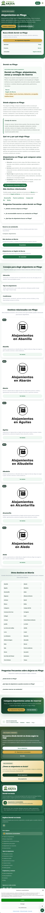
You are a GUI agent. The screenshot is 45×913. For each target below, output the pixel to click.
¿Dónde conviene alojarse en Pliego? (17, 208)
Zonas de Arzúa (7, 848)
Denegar (22, 904)
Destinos (22, 722)
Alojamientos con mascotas (9, 845)
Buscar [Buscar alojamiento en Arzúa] (37, 3)
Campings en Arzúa (7, 865)
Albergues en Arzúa (7, 854)
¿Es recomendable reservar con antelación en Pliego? (22, 213)
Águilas (5, 430)
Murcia (33, 192)
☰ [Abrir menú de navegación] (42, 3)
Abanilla (6, 347)
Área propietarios (22, 779)
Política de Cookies (16, 911)
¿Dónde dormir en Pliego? (10, 678)
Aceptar (22, 900)
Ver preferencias (22, 907)
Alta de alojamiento (22, 775)
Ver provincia (22, 245)
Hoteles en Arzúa (7, 858)
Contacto (5, 878)
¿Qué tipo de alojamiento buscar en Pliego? (19, 218)
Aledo (5, 555)
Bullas (9, 200)
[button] (43, 890)
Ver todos (22, 756)
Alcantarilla (7, 198)
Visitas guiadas (6, 867)
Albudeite (6, 471)
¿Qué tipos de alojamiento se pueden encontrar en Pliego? (19, 684)
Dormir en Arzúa (14, 722)
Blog (4, 880)
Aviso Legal (30, 911)
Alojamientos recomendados (22, 752)
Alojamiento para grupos (9, 843)
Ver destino (22, 354)
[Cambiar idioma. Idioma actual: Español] (42, 906)
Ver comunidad (22, 256)
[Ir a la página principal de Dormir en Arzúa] (8, 3)
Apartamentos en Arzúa (8, 860)
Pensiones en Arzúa (7, 856)
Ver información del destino (25, 26)
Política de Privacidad (23, 911)
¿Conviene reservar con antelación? (12, 689)
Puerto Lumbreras (18, 198)
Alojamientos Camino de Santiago (11, 841)
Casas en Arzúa (6, 863)
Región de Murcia (15, 194)
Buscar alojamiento (22, 748)
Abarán (5, 388)
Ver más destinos (31, 709)
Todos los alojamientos (8, 836)
